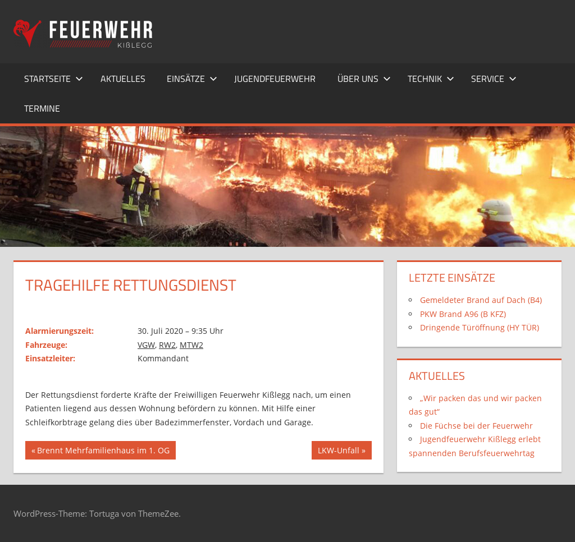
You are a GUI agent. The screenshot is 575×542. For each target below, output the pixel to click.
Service (494, 78)
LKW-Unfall (338, 451)
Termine (42, 108)
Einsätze (192, 78)
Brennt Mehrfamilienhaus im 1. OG (103, 451)
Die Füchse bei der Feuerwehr (476, 425)
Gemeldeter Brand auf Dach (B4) (481, 300)
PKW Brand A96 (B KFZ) (463, 314)
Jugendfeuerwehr (275, 78)
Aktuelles (123, 78)
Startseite (53, 78)
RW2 (167, 344)
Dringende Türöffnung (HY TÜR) (479, 327)
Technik (431, 78)
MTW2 (191, 344)
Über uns (364, 78)
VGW (146, 344)
